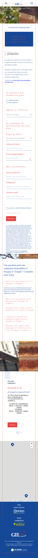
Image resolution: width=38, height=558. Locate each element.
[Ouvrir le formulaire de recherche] (6, 3)
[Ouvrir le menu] (31, 3)
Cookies (29, 545)
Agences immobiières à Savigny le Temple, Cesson (17, 8)
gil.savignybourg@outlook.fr (19, 392)
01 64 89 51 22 (15, 388)
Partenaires (14, 545)
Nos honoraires (10, 544)
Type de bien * (14, 134)
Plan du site (18, 544)
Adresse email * (12, 192)
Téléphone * (11, 183)
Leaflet (14, 500)
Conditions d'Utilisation (19, 252)
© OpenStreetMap (29, 500)
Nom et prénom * (13, 173)
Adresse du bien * (13, 144)
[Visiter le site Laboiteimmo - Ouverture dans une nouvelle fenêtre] (19, 552)
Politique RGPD (22, 545)
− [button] (31, 446)
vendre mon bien (13, 100)
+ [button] (31, 443)
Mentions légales (27, 544)
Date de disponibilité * (15, 154)
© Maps (20, 500)
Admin (8, 545)
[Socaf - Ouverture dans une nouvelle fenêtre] (19, 512)
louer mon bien (13, 102)
